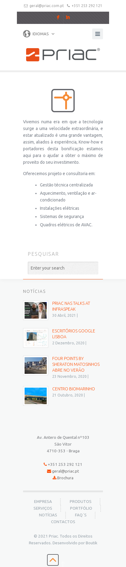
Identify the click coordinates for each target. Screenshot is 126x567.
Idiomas (36, 33)
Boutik (91, 543)
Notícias (48, 515)
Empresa (43, 501)
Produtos (81, 501)
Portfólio (81, 508)
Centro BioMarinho (73, 388)
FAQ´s (81, 515)
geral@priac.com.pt (47, 6)
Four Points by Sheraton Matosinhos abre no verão (76, 364)
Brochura (65, 478)
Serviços (42, 508)
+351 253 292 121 (87, 6)
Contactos (63, 521)
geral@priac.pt (65, 471)
